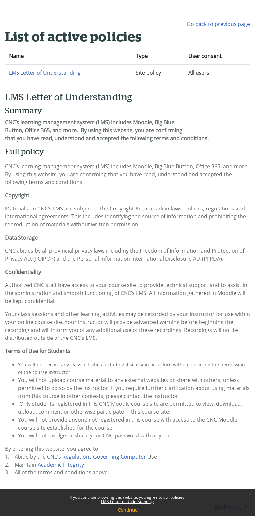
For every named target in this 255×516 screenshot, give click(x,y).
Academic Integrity (61, 464)
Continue (128, 510)
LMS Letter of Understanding (127, 501)
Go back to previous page (218, 24)
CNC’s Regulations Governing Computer (96, 456)
